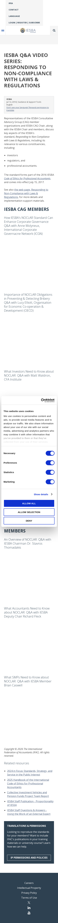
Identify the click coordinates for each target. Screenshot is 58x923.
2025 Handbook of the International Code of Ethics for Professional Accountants (28, 783)
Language (14, 16)
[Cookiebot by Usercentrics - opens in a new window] (41, 400)
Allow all (29, 503)
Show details (41, 494)
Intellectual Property (29, 888)
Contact (14, 9)
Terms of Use (29, 897)
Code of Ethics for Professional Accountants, (27, 178)
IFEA (11, 3)
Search (54, 30)
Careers (29, 883)
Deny (29, 520)
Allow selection (29, 512)
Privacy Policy (29, 892)
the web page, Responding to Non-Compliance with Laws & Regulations (26, 193)
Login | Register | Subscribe (24, 22)
